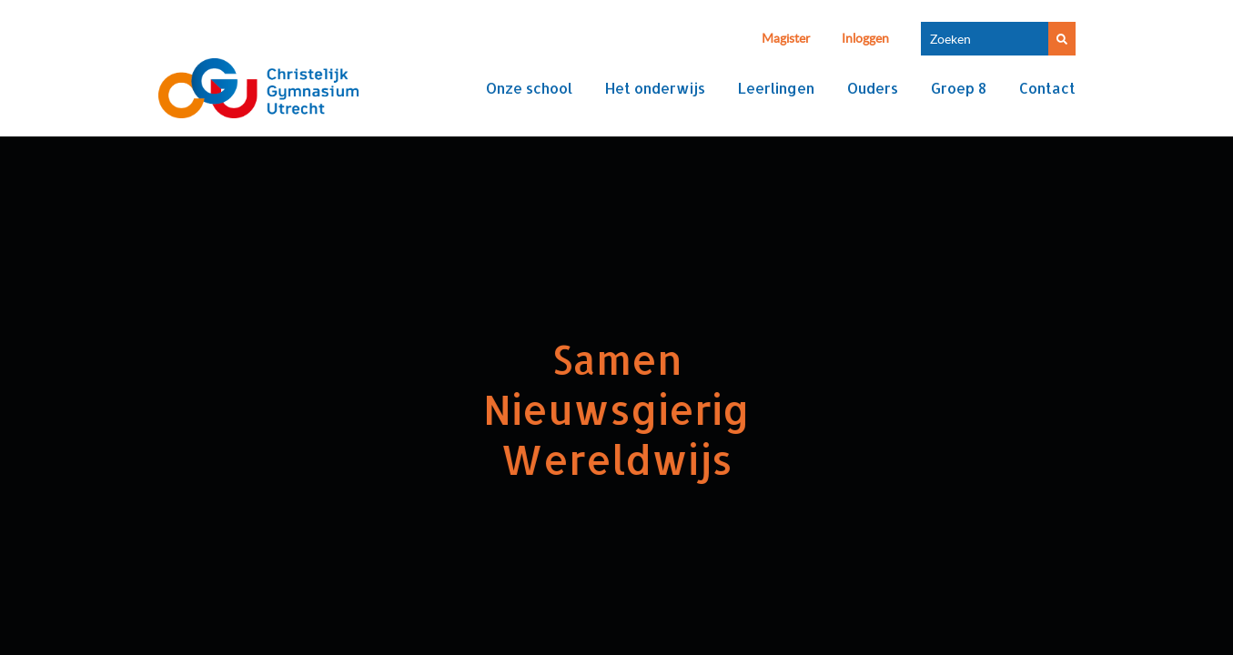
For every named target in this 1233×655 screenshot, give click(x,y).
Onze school (529, 87)
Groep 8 (958, 87)
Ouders (872, 87)
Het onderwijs (655, 87)
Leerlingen (776, 87)
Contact (1047, 87)
